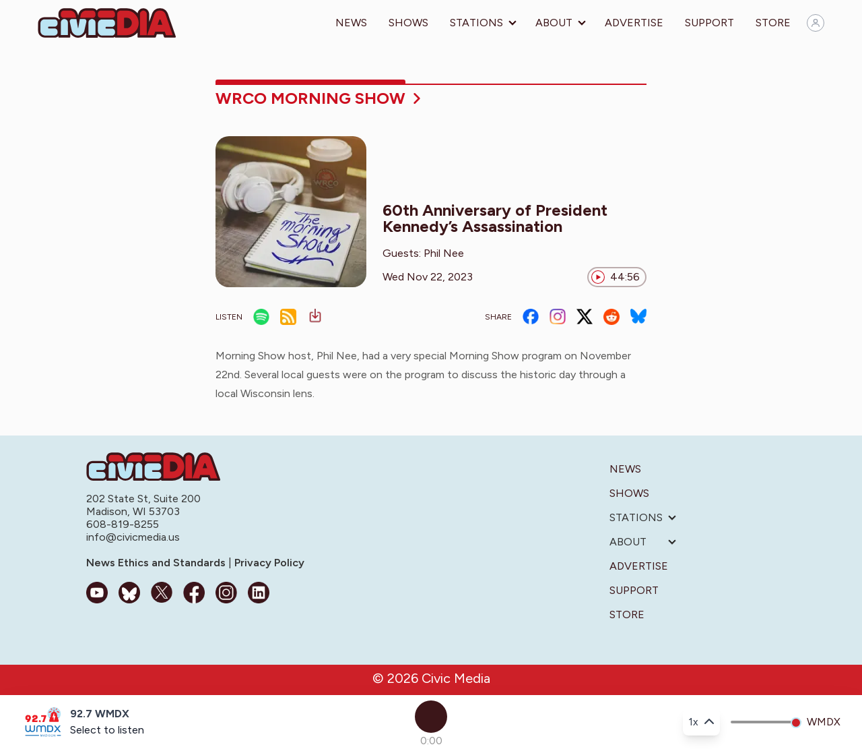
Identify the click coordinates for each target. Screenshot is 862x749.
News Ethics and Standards (157, 562)
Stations (476, 22)
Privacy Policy (268, 562)
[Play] (431, 716)
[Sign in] (815, 23)
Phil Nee (444, 253)
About (553, 22)
